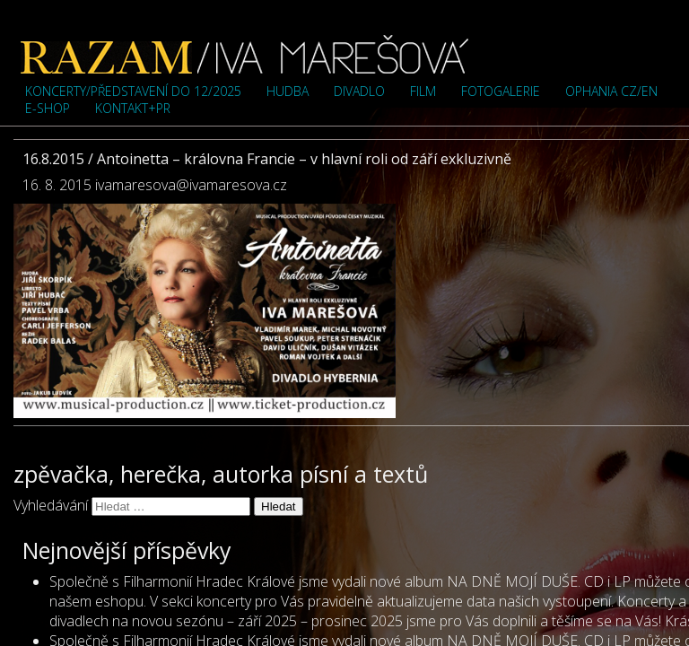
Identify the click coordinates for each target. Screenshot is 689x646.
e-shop (47, 108)
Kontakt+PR (132, 108)
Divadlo (359, 91)
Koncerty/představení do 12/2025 (133, 91)
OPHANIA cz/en (611, 91)
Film (423, 91)
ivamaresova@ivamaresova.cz (191, 185)
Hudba (287, 91)
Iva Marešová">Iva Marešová (245, 54)
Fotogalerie (500, 91)
